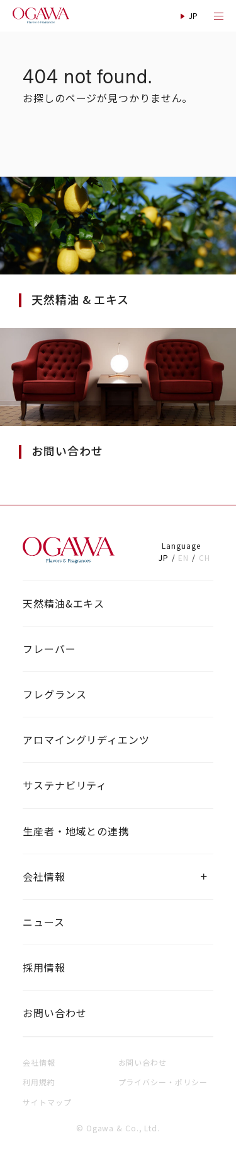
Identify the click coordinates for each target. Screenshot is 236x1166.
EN (183, 557)
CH (204, 557)
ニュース (44, 921)
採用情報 (44, 967)
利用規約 (39, 1081)
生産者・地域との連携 (76, 831)
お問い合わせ (54, 1012)
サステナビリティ (65, 784)
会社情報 (44, 876)
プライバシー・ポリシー (163, 1081)
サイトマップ (47, 1102)
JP (164, 557)
